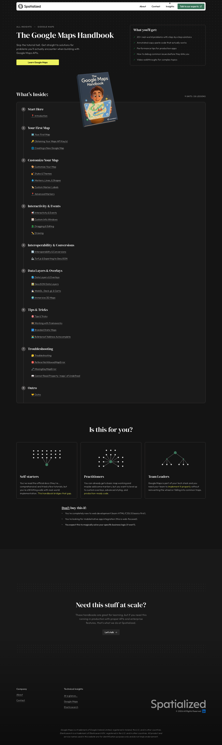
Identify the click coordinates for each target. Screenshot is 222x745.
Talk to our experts (191, 6)
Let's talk (111, 632)
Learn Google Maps (38, 62)
